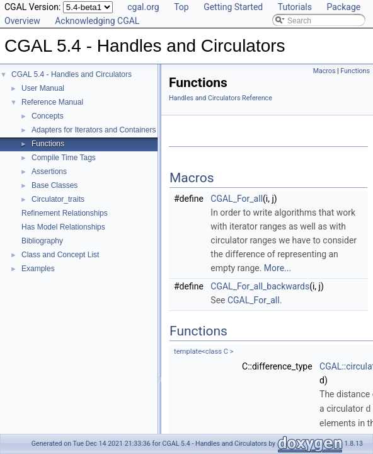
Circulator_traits (58, 199)
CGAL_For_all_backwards (259, 286)
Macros (324, 71)
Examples (38, 268)
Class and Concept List (60, 254)
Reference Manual (52, 102)
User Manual (42, 88)
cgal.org (143, 7)
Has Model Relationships (63, 227)
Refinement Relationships (64, 213)
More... (277, 268)
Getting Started (233, 7)
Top (181, 7)
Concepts (48, 116)
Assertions (49, 171)
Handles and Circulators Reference (220, 98)
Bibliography (42, 240)
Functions (48, 143)
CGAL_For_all (236, 199)
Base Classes (54, 185)
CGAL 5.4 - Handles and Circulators (71, 74)
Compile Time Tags (64, 157)
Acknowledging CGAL (97, 21)
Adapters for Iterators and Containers (94, 129)
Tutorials (295, 7)
